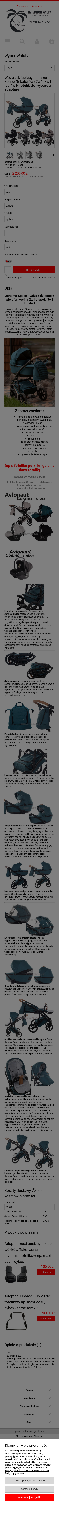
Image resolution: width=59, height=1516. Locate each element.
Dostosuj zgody (29, 1489)
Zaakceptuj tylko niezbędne (29, 1480)
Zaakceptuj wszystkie (29, 1497)
